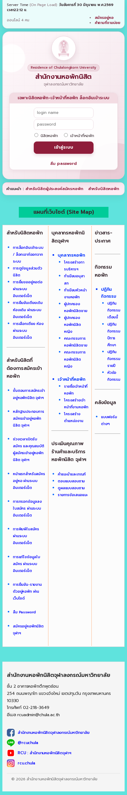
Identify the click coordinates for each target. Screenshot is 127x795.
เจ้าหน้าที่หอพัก (79, 135)
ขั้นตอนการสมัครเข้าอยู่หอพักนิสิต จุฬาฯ (29, 394)
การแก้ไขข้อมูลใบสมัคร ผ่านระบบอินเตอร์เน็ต (26, 563)
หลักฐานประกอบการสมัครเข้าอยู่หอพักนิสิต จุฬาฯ (28, 418)
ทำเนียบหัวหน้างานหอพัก (75, 293)
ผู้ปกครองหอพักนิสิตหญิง (72, 324)
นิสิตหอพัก (46, 135)
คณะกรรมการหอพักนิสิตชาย (75, 342)
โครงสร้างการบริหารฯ (74, 266)
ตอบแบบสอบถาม (71, 481)
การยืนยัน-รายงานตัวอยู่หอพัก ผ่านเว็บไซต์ (27, 591)
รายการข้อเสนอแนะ (73, 495)
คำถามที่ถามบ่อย (107, 22)
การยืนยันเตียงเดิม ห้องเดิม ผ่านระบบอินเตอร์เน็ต (28, 309)
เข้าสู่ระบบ (63, 147)
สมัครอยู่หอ (104, 17)
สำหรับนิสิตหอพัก (103, 189)
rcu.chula (26, 763)
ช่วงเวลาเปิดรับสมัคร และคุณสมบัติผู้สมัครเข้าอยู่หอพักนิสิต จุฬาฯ (28, 449)
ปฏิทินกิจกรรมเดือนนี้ (113, 310)
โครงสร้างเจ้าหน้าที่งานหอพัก (76, 404)
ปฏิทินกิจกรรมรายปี (113, 358)
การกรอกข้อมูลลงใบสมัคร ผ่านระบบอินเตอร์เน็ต (27, 508)
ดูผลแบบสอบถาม (71, 488)
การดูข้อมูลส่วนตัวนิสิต (27, 272)
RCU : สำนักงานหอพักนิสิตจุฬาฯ (44, 753)
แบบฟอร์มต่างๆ (109, 420)
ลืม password (63, 163)
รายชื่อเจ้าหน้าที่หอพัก (76, 390)
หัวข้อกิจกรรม (113, 376)
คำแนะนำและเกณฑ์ (72, 474)
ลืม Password (24, 612)
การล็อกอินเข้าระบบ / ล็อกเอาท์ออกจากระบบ (28, 254)
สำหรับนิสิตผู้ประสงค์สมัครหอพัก (54, 189)
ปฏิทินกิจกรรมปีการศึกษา (113, 335)
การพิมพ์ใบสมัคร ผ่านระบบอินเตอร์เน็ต (26, 536)
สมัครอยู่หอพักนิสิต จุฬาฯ (28, 630)
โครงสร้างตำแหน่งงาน (73, 417)
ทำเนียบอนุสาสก (74, 279)
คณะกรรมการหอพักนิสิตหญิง (75, 359)
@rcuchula (28, 743)
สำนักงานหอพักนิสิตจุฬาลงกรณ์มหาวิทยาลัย (54, 732)
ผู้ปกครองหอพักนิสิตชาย (75, 307)
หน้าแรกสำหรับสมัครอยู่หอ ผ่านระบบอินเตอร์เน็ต (29, 480)
